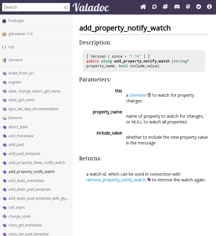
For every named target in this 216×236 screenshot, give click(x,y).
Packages (16, 20)
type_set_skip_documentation (33, 108)
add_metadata (20, 135)
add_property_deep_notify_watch (36, 162)
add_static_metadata (26, 180)
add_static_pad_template (29, 189)
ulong (106, 61)
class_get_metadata (25, 225)
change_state (19, 216)
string (180, 61)
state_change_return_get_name (34, 91)
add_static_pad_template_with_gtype (39, 198)
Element (15, 59)
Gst (11, 47)
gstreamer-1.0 (20, 33)
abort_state (18, 126)
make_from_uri (21, 73)
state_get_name (21, 99)
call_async (16, 207)
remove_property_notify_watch (116, 180)
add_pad (16, 144)
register (15, 82)
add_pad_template (24, 153)
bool (123, 65)
